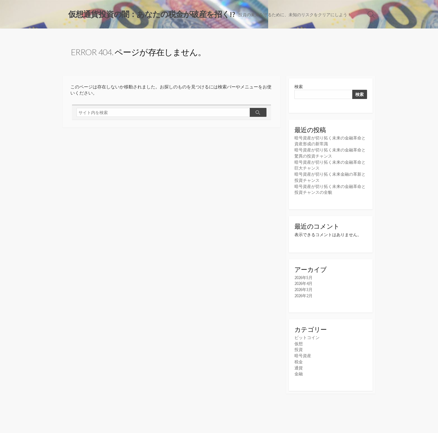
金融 (298, 371)
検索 (298, 87)
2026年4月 (303, 282)
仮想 (298, 342)
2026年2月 (303, 294)
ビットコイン (307, 336)
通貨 (298, 365)
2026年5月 (303, 276)
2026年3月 (303, 288)
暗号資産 (302, 353)
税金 (298, 359)
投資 (298, 347)
